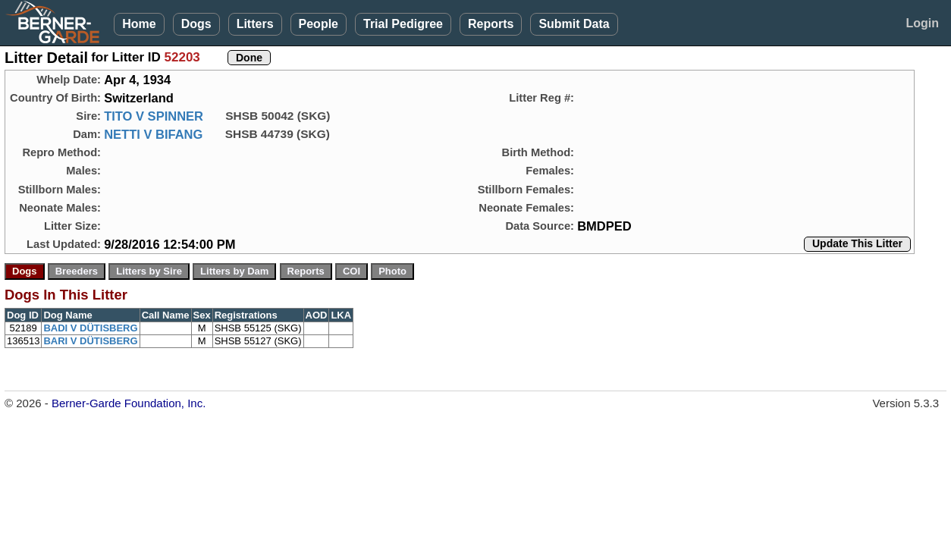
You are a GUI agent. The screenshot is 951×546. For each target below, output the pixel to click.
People (318, 23)
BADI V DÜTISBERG (90, 328)
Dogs (196, 23)
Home (138, 23)
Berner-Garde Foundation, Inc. (129, 403)
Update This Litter (857, 243)
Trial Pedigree (403, 23)
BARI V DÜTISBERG (90, 341)
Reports (490, 23)
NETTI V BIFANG (153, 134)
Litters (255, 23)
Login (922, 23)
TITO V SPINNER (153, 116)
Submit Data (573, 23)
